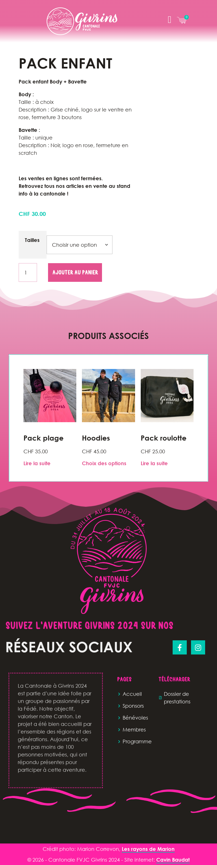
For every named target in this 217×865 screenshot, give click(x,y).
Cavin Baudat (173, 860)
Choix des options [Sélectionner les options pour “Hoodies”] (104, 463)
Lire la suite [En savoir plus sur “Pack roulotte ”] (154, 463)
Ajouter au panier (75, 272)
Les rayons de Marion (148, 849)
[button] (169, 19)
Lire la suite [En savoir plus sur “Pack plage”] (37, 463)
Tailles (32, 240)
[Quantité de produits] (28, 272)
